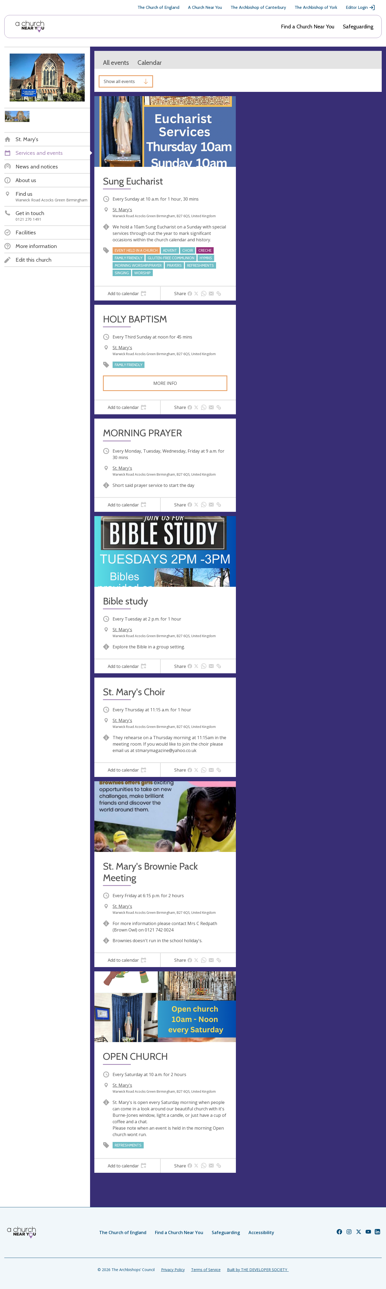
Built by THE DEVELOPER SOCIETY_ (258, 1269)
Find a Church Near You (307, 26)
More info (165, 383)
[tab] (127, 293)
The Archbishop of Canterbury (258, 7)
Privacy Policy (173, 1269)
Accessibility (261, 1232)
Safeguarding (358, 26)
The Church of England (158, 7)
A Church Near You (205, 7)
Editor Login (360, 7)
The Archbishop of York (316, 7)
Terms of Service (206, 1269)
